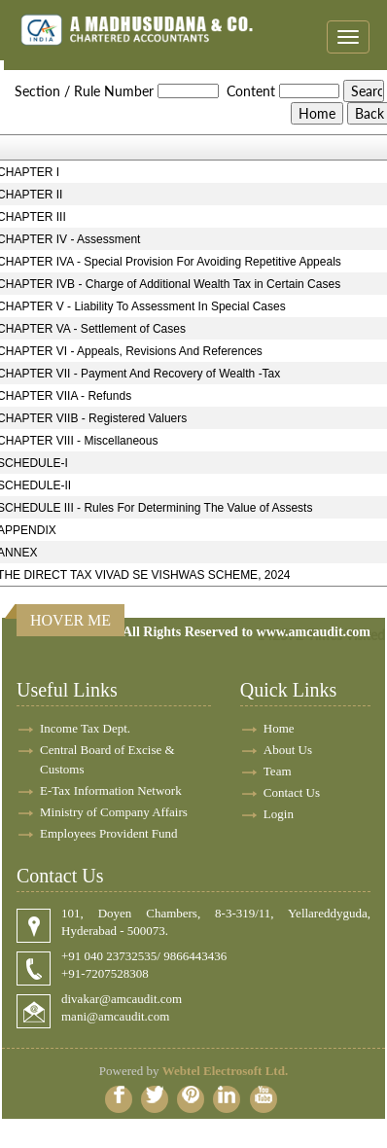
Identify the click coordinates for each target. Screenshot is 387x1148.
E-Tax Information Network (111, 790)
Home (279, 728)
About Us (288, 749)
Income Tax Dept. (85, 728)
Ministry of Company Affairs (114, 812)
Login (279, 814)
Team (278, 771)
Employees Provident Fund (109, 833)
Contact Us (292, 792)
